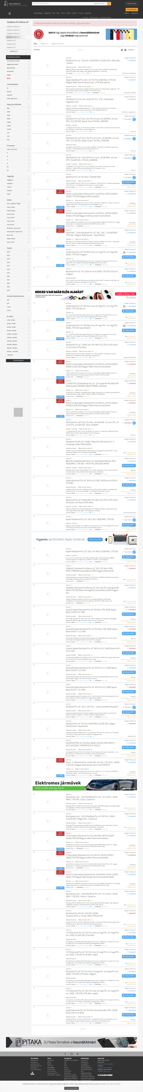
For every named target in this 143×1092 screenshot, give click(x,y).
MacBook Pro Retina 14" (13, 30)
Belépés (127, 13)
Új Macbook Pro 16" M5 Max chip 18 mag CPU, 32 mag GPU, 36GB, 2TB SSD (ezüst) (92, 307)
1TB (18, 133)
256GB (18, 126)
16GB (18, 112)
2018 (18, 269)
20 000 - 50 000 (18, 327)
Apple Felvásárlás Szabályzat (86, 1085)
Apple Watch (67, 1071)
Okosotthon (67, 1073)
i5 (18, 156)
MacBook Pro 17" (11, 48)
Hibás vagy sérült (18, 98)
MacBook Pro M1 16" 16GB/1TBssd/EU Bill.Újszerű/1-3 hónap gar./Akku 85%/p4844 (90, 443)
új (18, 88)
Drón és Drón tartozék (70, 1075)
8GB (18, 108)
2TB (18, 136)
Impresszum (84, 1060)
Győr (67, 73)
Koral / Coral (18, 242)
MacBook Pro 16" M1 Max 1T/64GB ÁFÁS (83, 177)
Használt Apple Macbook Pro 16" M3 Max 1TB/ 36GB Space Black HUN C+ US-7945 (91, 630)
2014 (18, 255)
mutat (90, 73)
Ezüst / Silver (18, 214)
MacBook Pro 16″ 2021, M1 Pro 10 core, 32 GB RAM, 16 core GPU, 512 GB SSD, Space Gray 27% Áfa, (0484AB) (92, 120)
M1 (18, 167)
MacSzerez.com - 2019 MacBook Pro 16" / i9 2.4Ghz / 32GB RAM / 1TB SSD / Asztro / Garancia (91, 895)
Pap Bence (133, 93)
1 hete (18, 307)
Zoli (135, 736)
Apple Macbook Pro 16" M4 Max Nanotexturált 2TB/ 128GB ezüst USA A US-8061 (91, 1011)
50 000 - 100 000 (18, 331)
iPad (58, 13)
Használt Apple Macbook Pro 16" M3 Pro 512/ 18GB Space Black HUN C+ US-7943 (91, 669)
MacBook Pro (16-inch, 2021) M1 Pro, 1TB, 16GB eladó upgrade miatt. (90, 100)
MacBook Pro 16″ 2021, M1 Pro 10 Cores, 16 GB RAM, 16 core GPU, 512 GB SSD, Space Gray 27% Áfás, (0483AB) (92, 139)
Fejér (67, 93)
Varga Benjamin (132, 112)
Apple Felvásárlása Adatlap (86, 1081)
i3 (18, 153)
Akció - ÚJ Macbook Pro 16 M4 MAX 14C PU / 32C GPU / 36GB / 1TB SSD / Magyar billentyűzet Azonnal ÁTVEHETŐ (93, 763)
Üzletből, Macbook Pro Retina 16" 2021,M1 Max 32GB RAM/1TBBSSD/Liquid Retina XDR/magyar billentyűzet (90, 569)
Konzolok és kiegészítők (71, 1077)
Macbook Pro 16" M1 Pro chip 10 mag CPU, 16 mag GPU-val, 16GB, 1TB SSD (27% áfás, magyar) (92, 972)
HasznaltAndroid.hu (36, 1069)
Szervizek (85, 18)
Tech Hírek (50, 1066)
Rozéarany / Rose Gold (18, 228)
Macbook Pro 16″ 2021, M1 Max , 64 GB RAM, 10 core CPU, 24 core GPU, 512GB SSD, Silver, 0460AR (92, 423)
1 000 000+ (18, 355)
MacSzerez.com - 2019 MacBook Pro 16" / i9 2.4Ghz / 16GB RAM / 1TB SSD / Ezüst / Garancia (91, 798)
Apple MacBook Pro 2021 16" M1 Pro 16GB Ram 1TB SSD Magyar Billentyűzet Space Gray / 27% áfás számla (90, 81)
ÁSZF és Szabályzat (86, 1068)
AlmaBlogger (50, 1068)
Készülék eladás (131, 4)
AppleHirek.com (35, 1064)
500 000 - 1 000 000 (18, 351)
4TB (18, 140)
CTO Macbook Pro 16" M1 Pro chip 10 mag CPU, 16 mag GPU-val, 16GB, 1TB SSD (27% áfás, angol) (92, 953)
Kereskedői (18, 71)
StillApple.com (35, 1060)
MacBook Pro (14, 51)
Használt (18, 95)
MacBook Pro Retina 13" (13, 27)
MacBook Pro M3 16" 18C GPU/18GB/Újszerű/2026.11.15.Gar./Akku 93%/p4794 (84, 914)
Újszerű (18, 91)
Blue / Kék (18, 235)
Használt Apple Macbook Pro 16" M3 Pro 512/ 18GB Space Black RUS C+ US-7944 (91, 688)
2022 (18, 283)
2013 (18, 252)
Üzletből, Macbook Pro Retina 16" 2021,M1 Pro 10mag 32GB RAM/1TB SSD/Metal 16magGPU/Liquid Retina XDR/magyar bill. (92, 590)
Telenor (18, 187)
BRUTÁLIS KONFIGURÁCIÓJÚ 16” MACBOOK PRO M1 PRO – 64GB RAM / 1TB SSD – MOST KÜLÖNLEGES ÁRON (91, 462)
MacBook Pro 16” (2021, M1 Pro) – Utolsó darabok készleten (92, 707)
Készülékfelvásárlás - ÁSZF (87, 1070)
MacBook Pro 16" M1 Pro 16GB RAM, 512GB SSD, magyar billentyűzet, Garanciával (90, 725)
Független (18, 180)
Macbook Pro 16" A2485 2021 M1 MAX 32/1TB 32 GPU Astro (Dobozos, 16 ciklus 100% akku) (92, 501)
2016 (18, 262)
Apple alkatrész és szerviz (71, 1080)
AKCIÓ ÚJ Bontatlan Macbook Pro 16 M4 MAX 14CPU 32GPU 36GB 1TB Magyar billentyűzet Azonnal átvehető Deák (92, 875)
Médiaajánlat (84, 1062)
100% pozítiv (102, 93)
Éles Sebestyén (132, 73)
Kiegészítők (47, 13)
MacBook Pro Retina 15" (13, 34)
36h (18, 303)
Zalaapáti (68, 357)
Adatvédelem (84, 1064)
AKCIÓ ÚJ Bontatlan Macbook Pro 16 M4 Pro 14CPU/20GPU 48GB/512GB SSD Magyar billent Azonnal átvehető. (92, 365)
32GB (18, 115)
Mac (54, 13)
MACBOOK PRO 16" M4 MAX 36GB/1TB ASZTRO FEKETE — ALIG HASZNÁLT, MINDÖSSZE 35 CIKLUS (91, 744)
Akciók (81, 13)
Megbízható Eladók (86, 1073)
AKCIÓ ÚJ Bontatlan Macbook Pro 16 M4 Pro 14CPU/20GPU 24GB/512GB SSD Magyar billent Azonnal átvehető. (92, 404)
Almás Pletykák (51, 1071)
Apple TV (74, 13)
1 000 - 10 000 (18, 320)
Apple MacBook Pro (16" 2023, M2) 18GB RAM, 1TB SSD (90, 519)
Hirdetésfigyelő (18, 360)
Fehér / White (18, 207)
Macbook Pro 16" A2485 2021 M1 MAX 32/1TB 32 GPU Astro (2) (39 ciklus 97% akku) (92, 346)
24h (18, 300)
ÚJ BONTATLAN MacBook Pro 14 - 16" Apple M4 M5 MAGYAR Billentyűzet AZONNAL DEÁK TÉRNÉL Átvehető (92, 385)
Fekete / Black (18, 211)
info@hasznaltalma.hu (104, 1071)
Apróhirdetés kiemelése (87, 1077)
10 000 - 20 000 (18, 324)
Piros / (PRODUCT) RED (18, 204)
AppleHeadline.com (36, 1066)
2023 (18, 287)
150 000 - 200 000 (18, 338)
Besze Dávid (133, 357)
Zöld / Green (18, 221)
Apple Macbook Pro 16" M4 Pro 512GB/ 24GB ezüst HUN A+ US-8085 (92, 481)
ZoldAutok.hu (34, 1068)
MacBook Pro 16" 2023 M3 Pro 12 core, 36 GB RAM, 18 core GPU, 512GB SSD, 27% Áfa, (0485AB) (91, 159)
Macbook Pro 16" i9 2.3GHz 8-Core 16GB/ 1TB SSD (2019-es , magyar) (92, 272)
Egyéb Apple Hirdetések (71, 1079)
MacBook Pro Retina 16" (100, 4)
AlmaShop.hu (34, 1062)
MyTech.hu (133, 131)
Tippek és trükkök (52, 1073)
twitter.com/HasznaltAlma (105, 1068)
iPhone (63, 13)
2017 (18, 266)
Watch (68, 13)
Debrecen (68, 131)
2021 (18, 280)
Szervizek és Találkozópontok (85, 1088)
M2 (18, 170)
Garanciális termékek (18, 61)
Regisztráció (134, 13)
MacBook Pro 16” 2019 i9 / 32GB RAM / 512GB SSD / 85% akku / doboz (93, 62)
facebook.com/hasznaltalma (106, 1064)
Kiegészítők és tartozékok (71, 1060)
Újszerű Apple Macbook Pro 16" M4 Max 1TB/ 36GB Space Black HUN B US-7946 (91, 611)
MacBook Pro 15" (11, 44)
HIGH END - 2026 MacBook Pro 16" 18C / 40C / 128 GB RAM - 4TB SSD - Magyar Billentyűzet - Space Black (92, 234)
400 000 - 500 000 (18, 348)
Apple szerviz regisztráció (88, 1079)
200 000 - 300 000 (18, 341)
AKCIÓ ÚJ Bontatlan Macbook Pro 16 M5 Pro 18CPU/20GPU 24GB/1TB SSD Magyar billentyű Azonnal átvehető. (92, 214)
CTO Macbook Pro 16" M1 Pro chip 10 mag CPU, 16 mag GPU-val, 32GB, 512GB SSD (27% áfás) (92, 934)
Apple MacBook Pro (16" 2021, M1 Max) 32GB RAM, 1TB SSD (92, 551)
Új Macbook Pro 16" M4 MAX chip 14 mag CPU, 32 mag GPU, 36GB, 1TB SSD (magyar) (92, 253)
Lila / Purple (18, 225)
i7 (18, 160)
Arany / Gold (18, 218)
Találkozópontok (94, 18)
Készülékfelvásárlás (105, 18)
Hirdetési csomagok (86, 1075)
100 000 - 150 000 (18, 334)
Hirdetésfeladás (131, 9)
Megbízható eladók (18, 64)
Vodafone (18, 183)
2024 (18, 290)
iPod (65, 1066)
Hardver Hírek (51, 1069)
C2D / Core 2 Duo (18, 149)
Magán (18, 75)
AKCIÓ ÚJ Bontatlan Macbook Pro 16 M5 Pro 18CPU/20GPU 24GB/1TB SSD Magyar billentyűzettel (92, 195)
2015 (18, 259)
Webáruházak (18, 68)
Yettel (18, 194)
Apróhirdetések (38, 13)
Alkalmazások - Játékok (54, 1075)
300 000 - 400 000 (18, 345)
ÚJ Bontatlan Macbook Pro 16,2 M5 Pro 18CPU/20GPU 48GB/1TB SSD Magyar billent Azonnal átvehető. (90, 856)
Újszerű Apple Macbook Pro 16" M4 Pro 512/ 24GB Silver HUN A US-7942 (93, 649)
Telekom (18, 190)
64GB (18, 119)
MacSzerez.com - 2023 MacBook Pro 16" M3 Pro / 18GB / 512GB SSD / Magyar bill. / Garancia (90, 817)
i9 (18, 163)
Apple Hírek (88, 13)
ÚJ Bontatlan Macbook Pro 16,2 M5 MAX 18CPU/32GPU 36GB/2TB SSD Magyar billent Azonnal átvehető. (90, 837)
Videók (49, 1062)
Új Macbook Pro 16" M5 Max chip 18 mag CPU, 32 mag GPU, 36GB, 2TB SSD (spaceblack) (92, 326)
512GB (18, 129)
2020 (18, 276)
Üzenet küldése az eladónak (79, 73)
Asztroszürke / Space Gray (18, 232)
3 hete (18, 310)
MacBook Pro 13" (11, 41)
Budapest (68, 112)
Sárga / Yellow (18, 239)
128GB (18, 122)
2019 (18, 273)
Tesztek (49, 1064)
